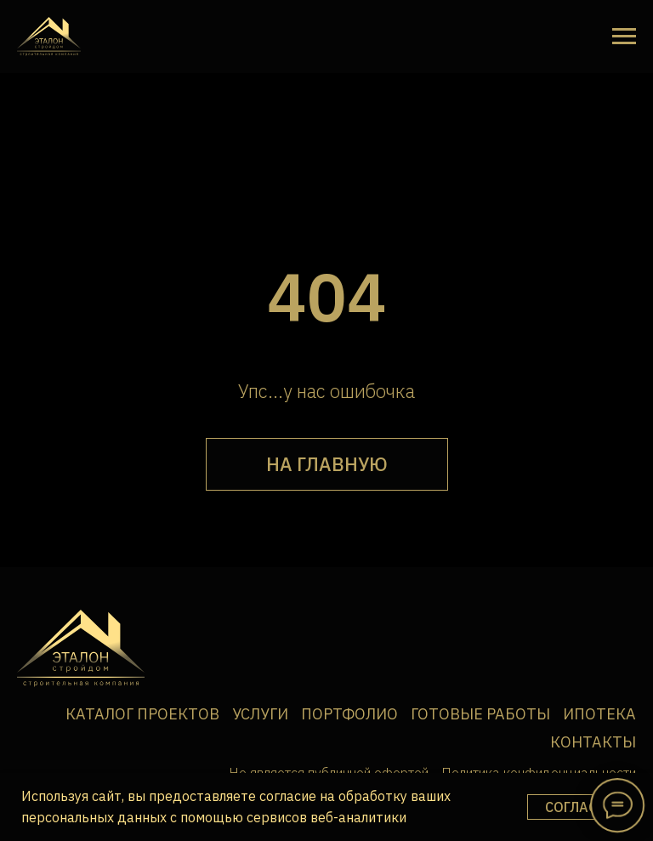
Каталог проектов (142, 714)
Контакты (593, 742)
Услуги (260, 714)
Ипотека (599, 714)
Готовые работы (480, 714)
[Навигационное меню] (624, 36)
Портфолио (349, 714)
